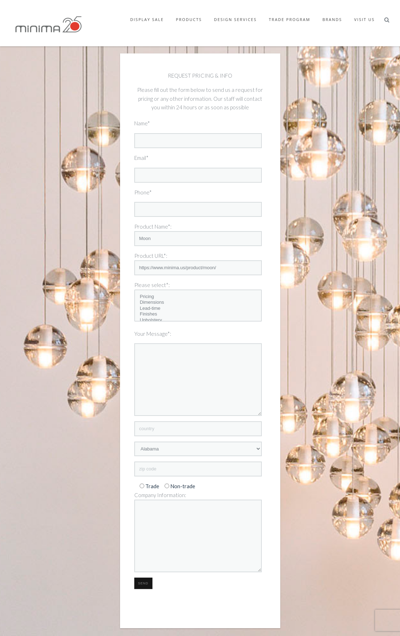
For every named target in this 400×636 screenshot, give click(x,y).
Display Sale (147, 19)
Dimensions (198, 302)
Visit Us (364, 19)
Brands (332, 19)
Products (189, 19)
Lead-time (198, 309)
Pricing (198, 297)
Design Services (235, 19)
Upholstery (198, 320)
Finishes (198, 314)
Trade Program (289, 19)
